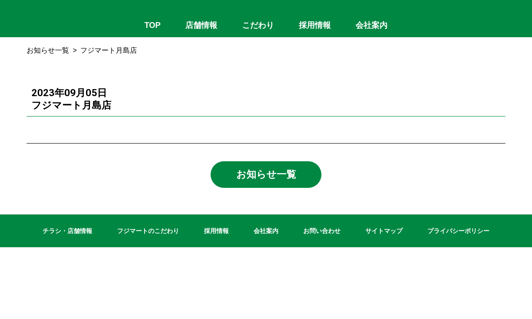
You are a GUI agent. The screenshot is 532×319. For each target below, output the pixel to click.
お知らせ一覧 (48, 50)
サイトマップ (384, 230)
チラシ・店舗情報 (67, 230)
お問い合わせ (321, 230)
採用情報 (216, 230)
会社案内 (266, 230)
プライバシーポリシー (458, 230)
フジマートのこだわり (148, 230)
